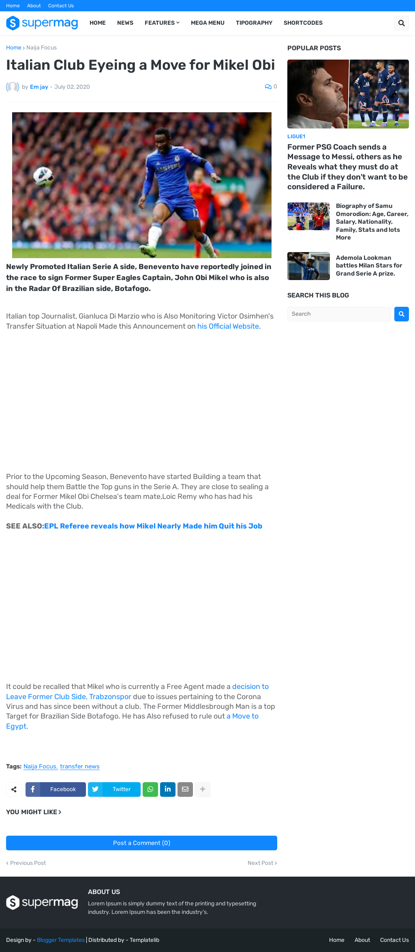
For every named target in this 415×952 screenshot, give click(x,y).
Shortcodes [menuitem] (303, 22)
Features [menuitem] (160, 22)
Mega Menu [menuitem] (208, 22)
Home (13, 6)
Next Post (260, 863)
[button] (401, 23)
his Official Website (228, 326)
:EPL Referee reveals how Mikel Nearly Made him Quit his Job (152, 526)
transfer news (80, 767)
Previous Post (28, 863)
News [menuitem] (125, 22)
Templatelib (144, 940)
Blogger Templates (61, 940)
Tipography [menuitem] (254, 22)
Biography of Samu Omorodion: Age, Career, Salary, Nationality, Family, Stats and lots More (372, 221)
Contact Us (61, 6)
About (34, 6)
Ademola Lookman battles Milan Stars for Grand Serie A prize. (369, 265)
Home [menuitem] (98, 22)
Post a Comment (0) (141, 843)
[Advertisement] (141, 397)
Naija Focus (41, 48)
